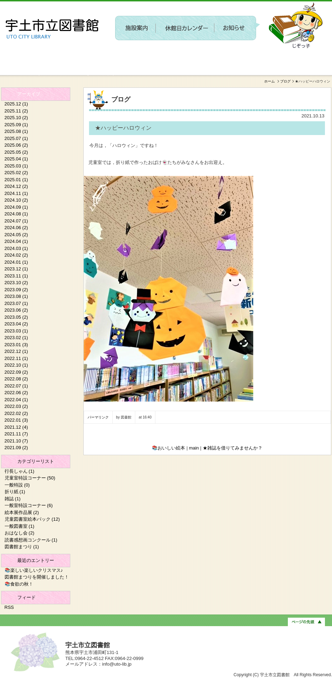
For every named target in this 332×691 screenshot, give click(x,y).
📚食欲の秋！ (19, 584)
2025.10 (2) (16, 117)
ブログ (285, 81)
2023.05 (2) (16, 317)
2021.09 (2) (16, 447)
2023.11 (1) (16, 276)
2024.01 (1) (16, 262)
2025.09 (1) (16, 124)
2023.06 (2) (16, 310)
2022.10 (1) (16, 365)
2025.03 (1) (16, 166)
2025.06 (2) (16, 145)
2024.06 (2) (16, 227)
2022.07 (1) (16, 386)
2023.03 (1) (16, 331)
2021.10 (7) (16, 441)
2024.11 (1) (16, 193)
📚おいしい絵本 (168, 448)
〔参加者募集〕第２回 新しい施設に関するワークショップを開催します (200, 55)
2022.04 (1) (16, 399)
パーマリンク (98, 417)
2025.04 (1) (16, 158)
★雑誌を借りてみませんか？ (232, 448)
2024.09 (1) (16, 207)
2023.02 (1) (16, 337)
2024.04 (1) (16, 241)
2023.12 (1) (16, 268)
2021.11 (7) (16, 433)
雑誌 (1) (13, 498)
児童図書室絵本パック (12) (32, 519)
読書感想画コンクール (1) (31, 540)
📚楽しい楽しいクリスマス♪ (34, 570)
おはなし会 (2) (20, 533)
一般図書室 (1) (20, 526)
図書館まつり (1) (22, 546)
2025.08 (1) (16, 131)
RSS (9, 607)
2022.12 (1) (16, 351)
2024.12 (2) (16, 186)
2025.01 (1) (16, 179)
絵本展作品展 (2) (22, 512)
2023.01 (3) (16, 344)
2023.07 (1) (16, 303)
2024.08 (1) (16, 213)
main (194, 448)
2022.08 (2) (16, 378)
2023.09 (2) (16, 289)
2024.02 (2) (16, 255)
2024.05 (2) (16, 234)
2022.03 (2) (16, 406)
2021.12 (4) (16, 427)
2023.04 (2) (16, 323)
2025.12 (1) (16, 103)
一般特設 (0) (17, 485)
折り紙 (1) (15, 491)
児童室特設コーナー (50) (30, 478)
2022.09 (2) (16, 372)
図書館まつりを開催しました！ (37, 577)
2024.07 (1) (16, 221)
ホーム (269, 81)
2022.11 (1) (16, 358)
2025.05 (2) (16, 152)
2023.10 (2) (16, 282)
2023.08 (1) (16, 296)
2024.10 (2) (16, 200)
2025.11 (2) (16, 111)
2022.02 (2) (16, 413)
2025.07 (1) (16, 138)
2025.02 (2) (16, 172)
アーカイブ (28, 94)
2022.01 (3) (16, 420)
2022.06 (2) (16, 392)
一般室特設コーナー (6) (29, 505)
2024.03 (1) (16, 248)
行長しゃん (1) (20, 471)
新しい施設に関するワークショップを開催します (58, 72)
